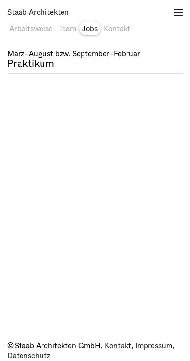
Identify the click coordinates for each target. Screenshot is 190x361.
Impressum (153, 346)
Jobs (90, 28)
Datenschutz (28, 355)
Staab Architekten (38, 12)
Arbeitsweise (31, 28)
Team (67, 28)
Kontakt (117, 28)
